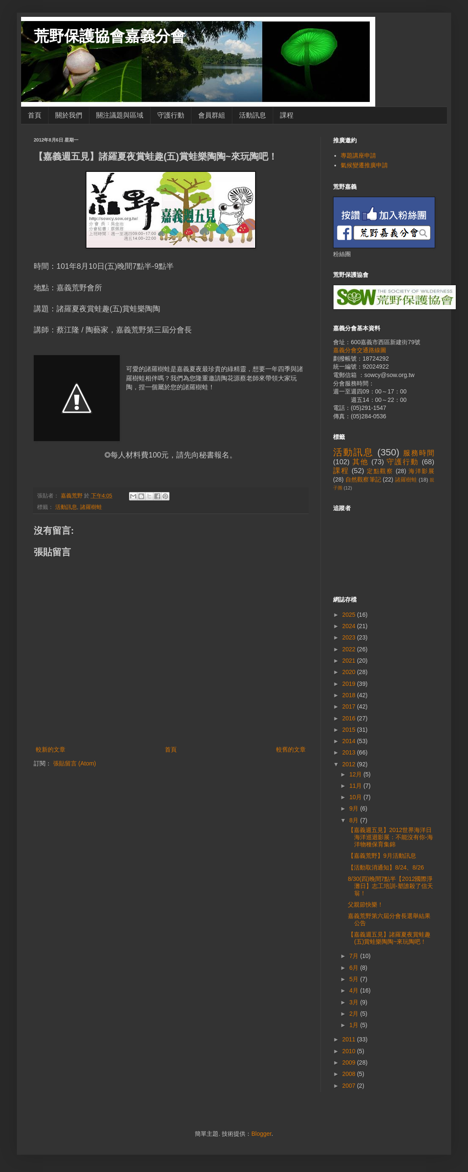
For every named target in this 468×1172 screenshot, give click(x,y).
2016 (349, 718)
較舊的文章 (291, 749)
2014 (349, 741)
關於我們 (68, 115)
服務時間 (418, 453)
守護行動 (170, 115)
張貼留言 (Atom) (74, 763)
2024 (349, 626)
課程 (286, 115)
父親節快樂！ (365, 904)
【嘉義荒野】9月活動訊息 (382, 855)
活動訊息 (252, 115)
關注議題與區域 (119, 115)
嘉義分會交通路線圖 (359, 350)
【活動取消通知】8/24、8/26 (386, 867)
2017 (349, 706)
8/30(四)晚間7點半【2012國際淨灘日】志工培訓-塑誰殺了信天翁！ (390, 885)
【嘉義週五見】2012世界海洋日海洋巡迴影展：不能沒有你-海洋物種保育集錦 (390, 837)
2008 (349, 1073)
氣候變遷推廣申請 (364, 165)
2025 (349, 614)
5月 (354, 979)
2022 (349, 649)
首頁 (34, 115)
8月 (354, 820)
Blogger (261, 1133)
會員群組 (211, 115)
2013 (349, 752)
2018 (349, 695)
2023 (349, 637)
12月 (356, 774)
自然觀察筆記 (363, 479)
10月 (356, 797)
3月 (354, 1002)
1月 (354, 1025)
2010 (349, 1051)
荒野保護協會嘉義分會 (110, 36)
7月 (354, 956)
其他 (360, 462)
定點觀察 (380, 471)
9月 (354, 808)
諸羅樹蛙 (91, 507)
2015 (349, 729)
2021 (349, 660)
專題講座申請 (358, 155)
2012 (349, 764)
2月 (354, 1013)
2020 (349, 672)
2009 (349, 1062)
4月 (354, 990)
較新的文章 (50, 749)
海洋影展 (421, 471)
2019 (349, 683)
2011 (349, 1039)
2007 (349, 1085)
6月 (354, 967)
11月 (356, 785)
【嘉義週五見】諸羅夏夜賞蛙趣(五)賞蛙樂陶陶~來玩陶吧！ (389, 938)
